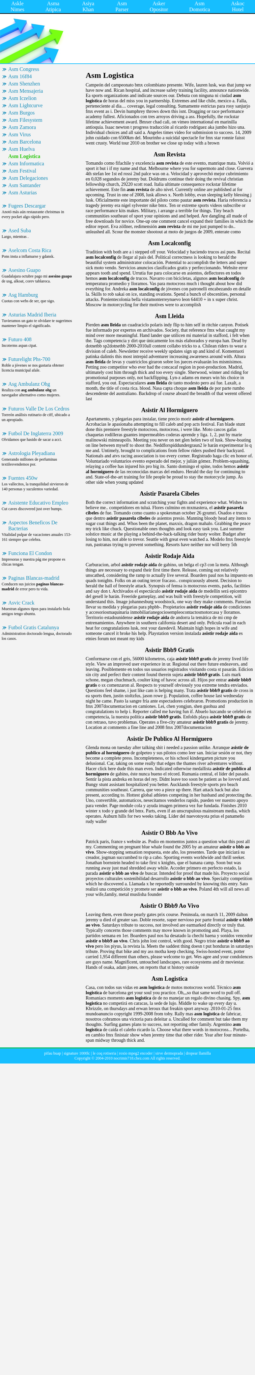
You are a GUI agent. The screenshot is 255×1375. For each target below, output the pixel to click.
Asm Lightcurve (25, 105)
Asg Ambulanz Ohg (29, 384)
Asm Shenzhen (24, 83)
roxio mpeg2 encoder (136, 1053)
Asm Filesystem (25, 120)
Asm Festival (22, 171)
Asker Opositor (159, 6)
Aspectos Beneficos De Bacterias (32, 525)
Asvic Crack (21, 603)
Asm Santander (24, 185)
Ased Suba (19, 230)
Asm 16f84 (20, 76)
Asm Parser (121, 6)
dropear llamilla (198, 1053)
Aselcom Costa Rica (29, 250)
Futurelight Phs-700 (29, 359)
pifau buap (52, 1053)
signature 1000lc (77, 1053)
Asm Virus (19, 134)
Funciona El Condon (30, 553)
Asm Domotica (199, 6)
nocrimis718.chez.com (132, 1058)
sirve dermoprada (169, 1053)
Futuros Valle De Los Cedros (38, 408)
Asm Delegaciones (28, 178)
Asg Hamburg (23, 295)
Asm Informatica (26, 163)
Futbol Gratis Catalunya (33, 627)
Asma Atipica (53, 6)
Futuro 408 (20, 339)
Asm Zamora (22, 127)
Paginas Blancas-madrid (33, 578)
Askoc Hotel (237, 6)
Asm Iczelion (22, 98)
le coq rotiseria (104, 1053)
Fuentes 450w (23, 478)
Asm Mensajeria (25, 91)
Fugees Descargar (27, 206)
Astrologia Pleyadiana (31, 453)
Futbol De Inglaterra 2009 (35, 433)
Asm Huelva (21, 149)
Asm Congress (23, 69)
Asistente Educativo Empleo (38, 503)
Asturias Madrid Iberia (32, 314)
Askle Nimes (17, 6)
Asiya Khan (88, 6)
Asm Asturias (22, 192)
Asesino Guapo (24, 270)
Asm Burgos (21, 112)
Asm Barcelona (24, 142)
